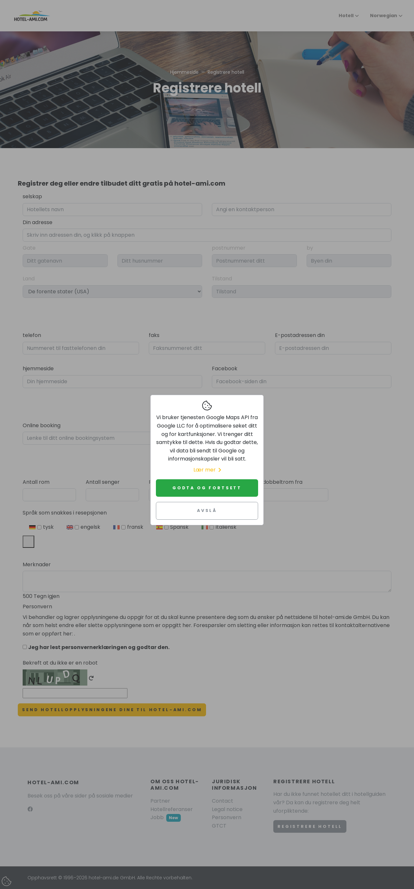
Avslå (207, 510)
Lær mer (207, 469)
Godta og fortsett (207, 488)
